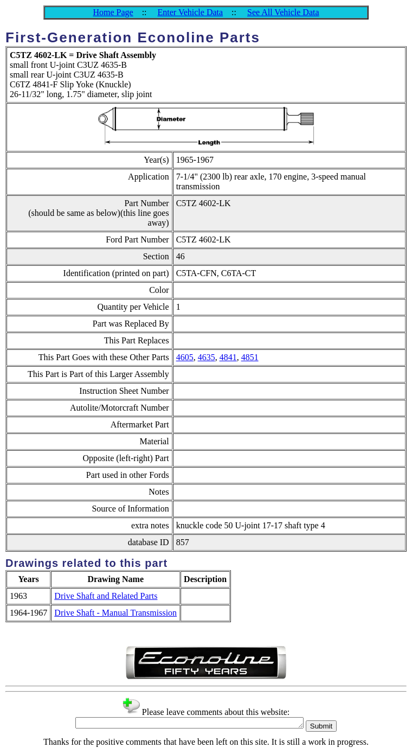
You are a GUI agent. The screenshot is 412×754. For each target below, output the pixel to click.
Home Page (113, 12)
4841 (228, 357)
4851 (250, 357)
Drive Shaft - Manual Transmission (115, 612)
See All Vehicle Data (283, 12)
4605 (185, 357)
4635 (206, 357)
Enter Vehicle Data (190, 12)
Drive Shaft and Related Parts (105, 595)
